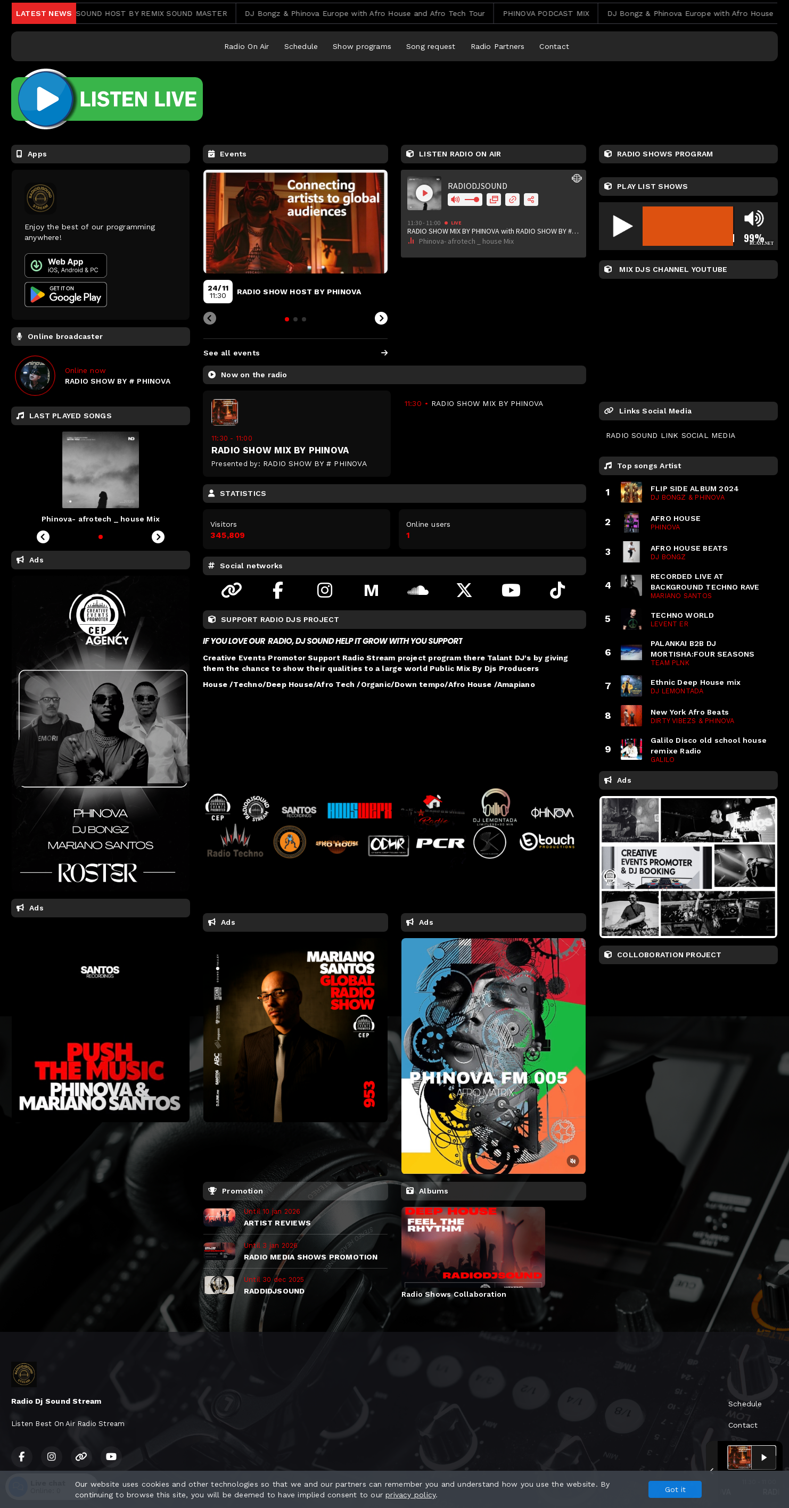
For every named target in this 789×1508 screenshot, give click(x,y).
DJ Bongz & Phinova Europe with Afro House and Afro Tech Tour (384, 13)
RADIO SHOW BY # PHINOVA (315, 463)
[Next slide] (381, 319)
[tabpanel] (473, 1252)
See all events (295, 353)
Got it (675, 1489)
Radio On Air (246, 46)
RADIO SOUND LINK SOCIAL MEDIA (670, 435)
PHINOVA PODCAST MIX (564, 13)
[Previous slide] (209, 319)
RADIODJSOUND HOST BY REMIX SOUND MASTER (153, 13)
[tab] (287, 319)
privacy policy (410, 1494)
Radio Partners (498, 46)
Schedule (301, 46)
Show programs (362, 46)
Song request (431, 46)
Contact (554, 46)
